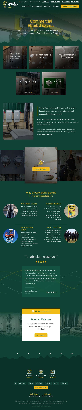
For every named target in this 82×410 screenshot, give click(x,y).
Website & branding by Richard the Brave (41, 406)
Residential (26, 6)
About (31, 383)
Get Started (40, 335)
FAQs (56, 383)
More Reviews (51, 292)
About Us (45, 1)
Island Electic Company (55, 401)
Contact (64, 383)
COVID (48, 237)
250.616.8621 (66, 1)
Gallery (56, 6)
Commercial (37, 6)
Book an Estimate (70, 6)
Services (22, 383)
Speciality (47, 6)
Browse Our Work (40, 169)
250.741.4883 (75, 1)
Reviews (39, 383)
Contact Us (55, 1)
